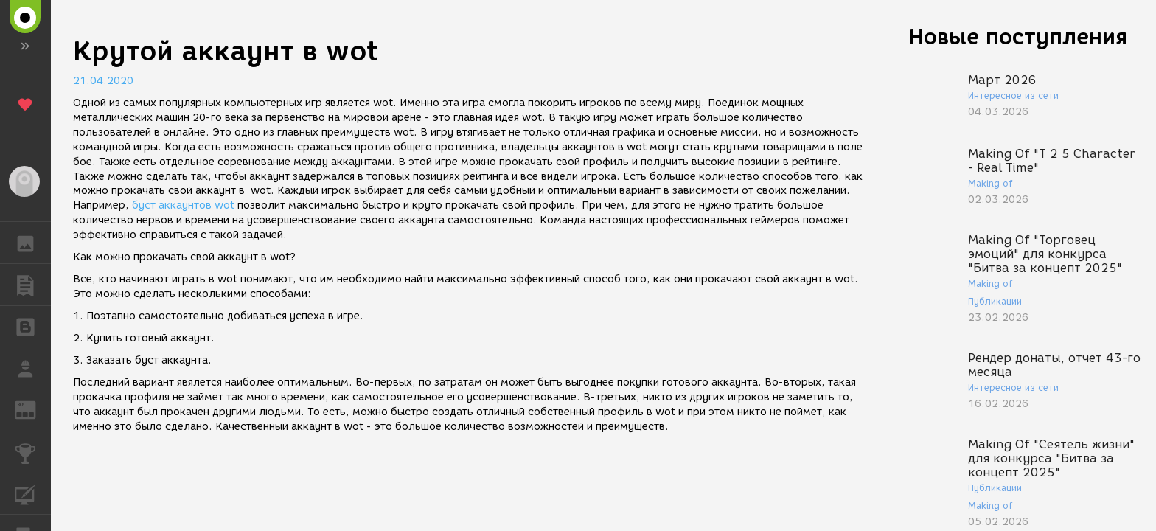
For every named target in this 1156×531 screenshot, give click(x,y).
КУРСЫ (33, 493)
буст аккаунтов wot (183, 205)
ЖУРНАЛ (33, 409)
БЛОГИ (33, 326)
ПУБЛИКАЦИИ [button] (33, 284)
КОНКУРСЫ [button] (33, 452)
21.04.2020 (103, 80)
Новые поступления (1018, 36)
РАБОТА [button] (33, 368)
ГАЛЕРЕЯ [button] (33, 242)
